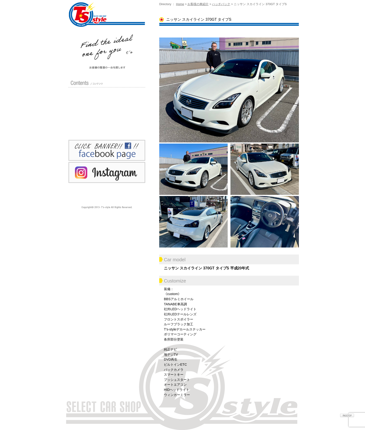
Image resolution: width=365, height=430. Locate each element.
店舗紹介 (88, 95)
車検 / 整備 (124, 111)
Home (180, 4)
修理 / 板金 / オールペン (88, 111)
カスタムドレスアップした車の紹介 (124, 95)
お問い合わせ (124, 127)
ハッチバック (221, 4)
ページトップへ (347, 415)
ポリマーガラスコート (88, 119)
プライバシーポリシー (88, 127)
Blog (124, 119)
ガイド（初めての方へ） (88, 103)
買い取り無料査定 (124, 103)
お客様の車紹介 (198, 4)
